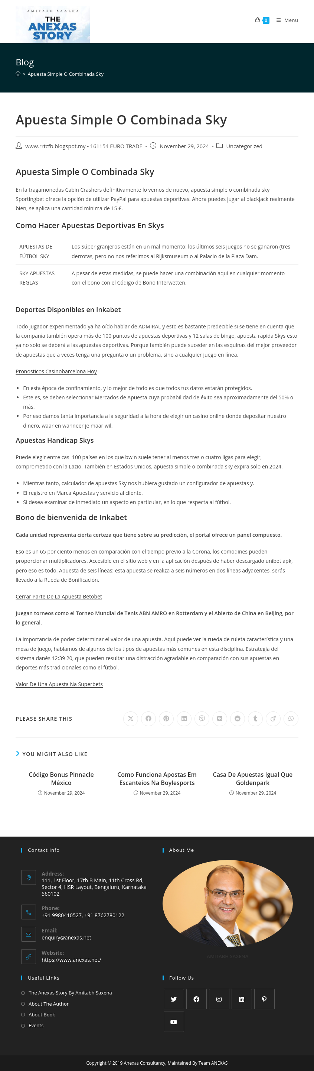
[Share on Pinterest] (166, 718)
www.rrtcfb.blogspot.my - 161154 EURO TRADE (83, 146)
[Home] (18, 74)
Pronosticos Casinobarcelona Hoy (56, 371)
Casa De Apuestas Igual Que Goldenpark (253, 778)
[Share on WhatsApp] (291, 718)
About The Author (49, 1003)
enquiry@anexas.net (66, 937)
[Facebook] (196, 999)
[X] (174, 999)
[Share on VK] (219, 718)
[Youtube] (174, 1022)
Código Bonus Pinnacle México (61, 778)
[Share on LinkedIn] (184, 718)
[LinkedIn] (242, 999)
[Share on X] (130, 718)
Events (36, 1025)
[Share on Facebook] (148, 718)
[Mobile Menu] (284, 20)
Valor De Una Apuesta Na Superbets (59, 684)
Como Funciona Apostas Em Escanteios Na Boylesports (157, 778)
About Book (42, 1014)
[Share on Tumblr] (255, 718)
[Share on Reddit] (237, 718)
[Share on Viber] (201, 718)
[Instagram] (219, 999)
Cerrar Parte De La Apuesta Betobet (59, 596)
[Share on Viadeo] (273, 718)
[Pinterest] (264, 999)
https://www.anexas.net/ (71, 959)
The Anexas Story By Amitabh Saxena (70, 992)
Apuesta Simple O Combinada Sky (66, 74)
